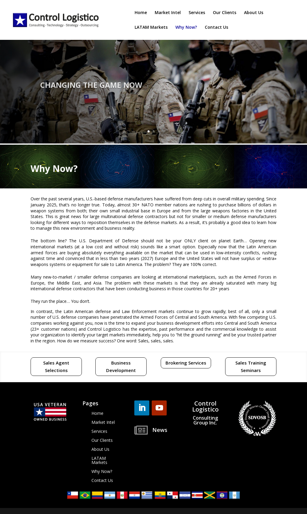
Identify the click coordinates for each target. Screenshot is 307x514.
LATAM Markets (151, 27)
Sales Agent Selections (56, 367)
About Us (253, 12)
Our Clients (224, 12)
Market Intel (168, 12)
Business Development (121, 367)
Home (141, 12)
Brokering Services (185, 363)
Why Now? (186, 27)
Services (197, 12)
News (159, 429)
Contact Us (216, 27)
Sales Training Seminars (250, 367)
